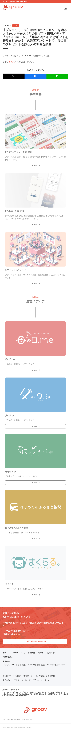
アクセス (41, 653)
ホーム (5, 653)
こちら (12, 62)
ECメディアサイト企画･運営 (14, 665)
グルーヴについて (18, 653)
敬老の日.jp (27, 676)
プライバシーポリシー (42, 680)
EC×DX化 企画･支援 (36, 665)
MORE (34, 166)
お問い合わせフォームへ (34, 642)
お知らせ (50, 653)
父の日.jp (17, 676)
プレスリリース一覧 (22, 680)
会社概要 (31, 653)
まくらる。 (7, 680)
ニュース (16, 25)
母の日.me (7, 676)
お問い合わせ (8, 657)
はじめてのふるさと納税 (45, 676)
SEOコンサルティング (56, 665)
